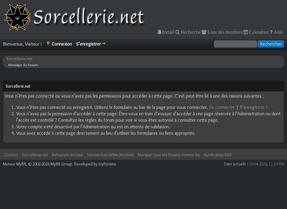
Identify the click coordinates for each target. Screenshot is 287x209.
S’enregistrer (88, 44)
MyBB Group (61, 164)
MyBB (21, 164)
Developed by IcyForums (95, 164)
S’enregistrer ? (253, 107)
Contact (11, 154)
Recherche (190, 32)
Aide (278, 32)
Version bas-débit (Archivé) (110, 154)
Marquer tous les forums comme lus (169, 154)
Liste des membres (224, 32)
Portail (168, 32)
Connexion (62, 44)
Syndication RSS (218, 154)
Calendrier (258, 32)
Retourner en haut (67, 154)
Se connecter (222, 107)
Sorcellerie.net (19, 58)
